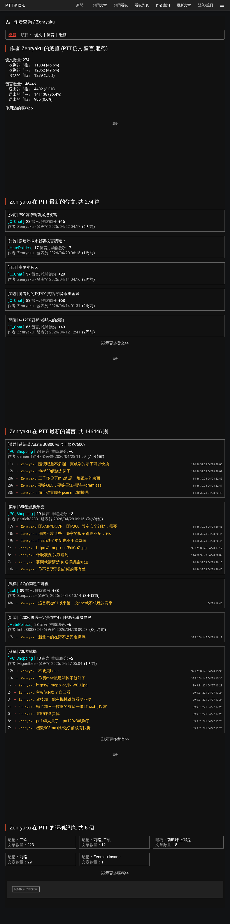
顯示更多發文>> (115, 343)
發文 (38, 34)
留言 (50, 34)
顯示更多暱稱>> (115, 873)
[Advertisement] (115, 157)
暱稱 (63, 34)
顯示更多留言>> (115, 739)
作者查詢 (23, 22)
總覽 (12, 34)
